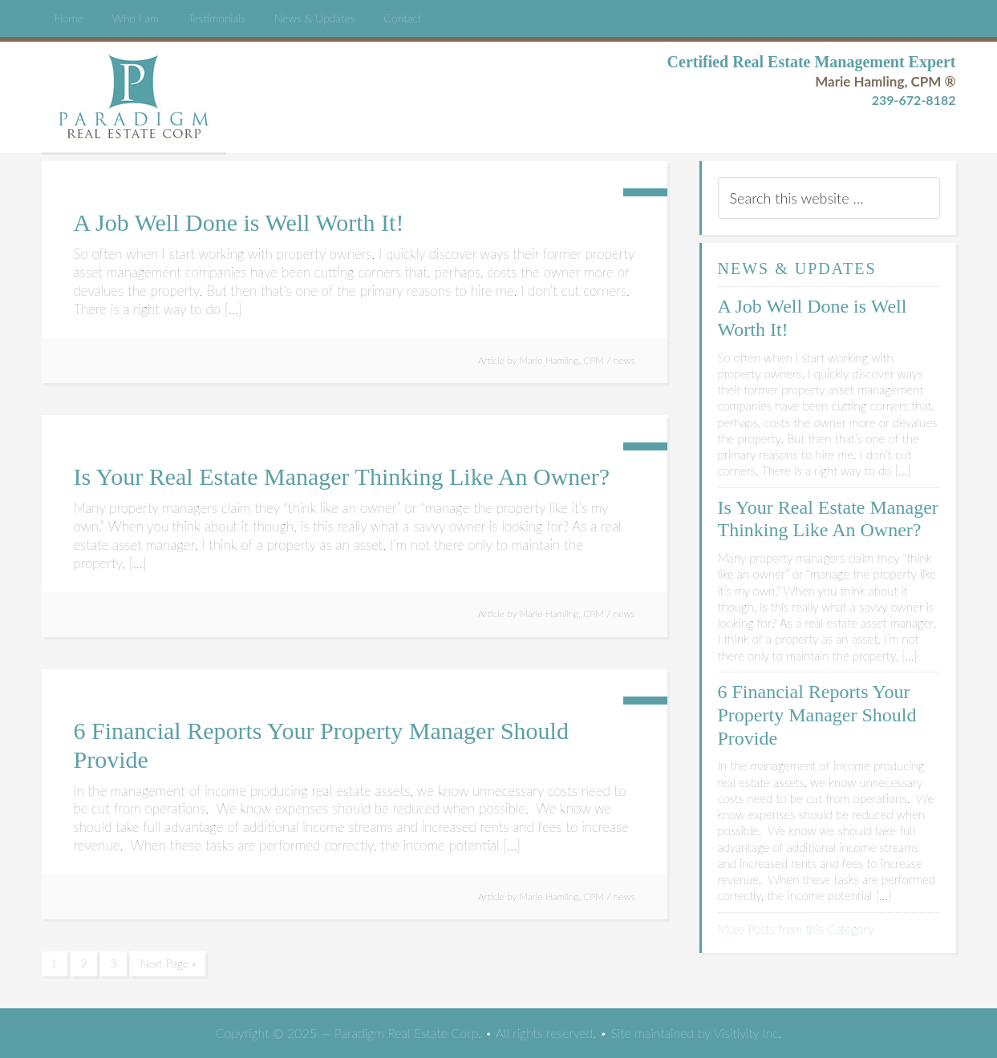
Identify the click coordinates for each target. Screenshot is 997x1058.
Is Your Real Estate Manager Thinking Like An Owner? (342, 476)
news (624, 360)
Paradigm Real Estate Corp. (134, 97)
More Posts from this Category (796, 929)
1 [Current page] (54, 963)
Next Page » (168, 963)
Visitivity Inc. (747, 1032)
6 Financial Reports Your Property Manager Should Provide (817, 715)
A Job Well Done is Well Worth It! (239, 222)
